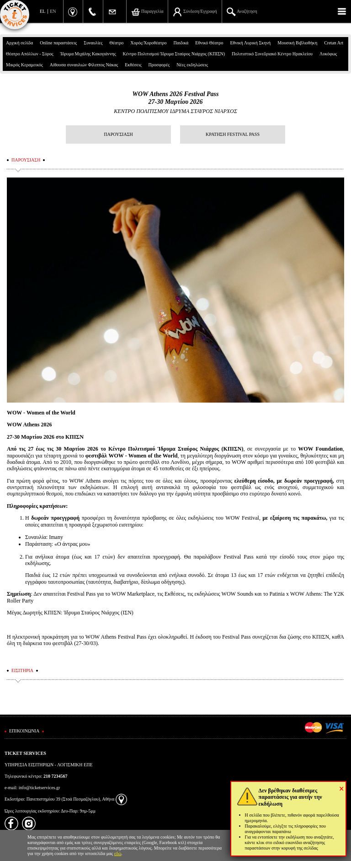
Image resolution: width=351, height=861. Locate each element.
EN (53, 11)
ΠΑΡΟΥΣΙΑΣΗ (118, 134)
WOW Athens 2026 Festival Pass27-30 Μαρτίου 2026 (175, 98)
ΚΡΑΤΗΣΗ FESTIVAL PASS (233, 134)
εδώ (118, 853)
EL (42, 11)
